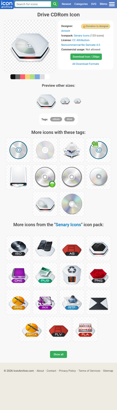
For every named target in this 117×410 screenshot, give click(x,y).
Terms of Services (89, 370)
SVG (93, 4)
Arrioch (65, 30)
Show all (58, 354)
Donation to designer (97, 26)
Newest (66, 4)
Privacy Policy (67, 370)
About (40, 370)
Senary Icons (82, 35)
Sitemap (108, 370)
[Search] (54, 4)
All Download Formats (85, 63)
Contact (51, 370)
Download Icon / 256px (86, 56)
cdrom (56, 119)
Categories (81, 4)
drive (69, 119)
